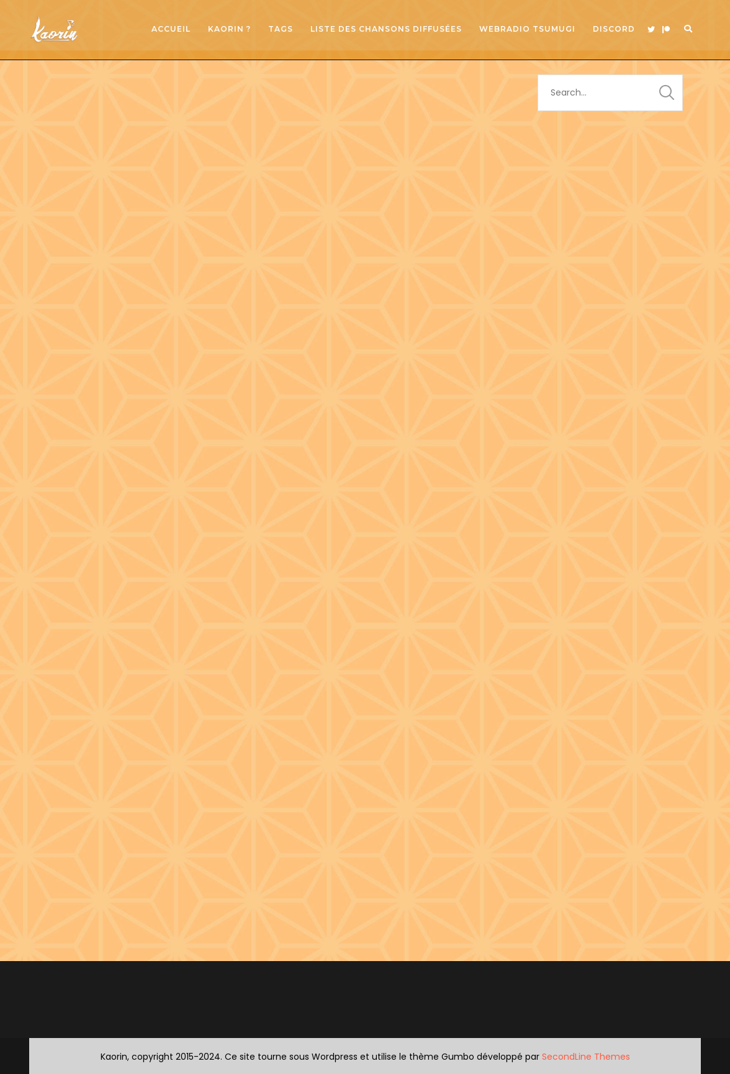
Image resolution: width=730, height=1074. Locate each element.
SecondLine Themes (586, 1056)
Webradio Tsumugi (527, 29)
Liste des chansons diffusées (386, 29)
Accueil (171, 29)
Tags (280, 29)
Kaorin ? (229, 29)
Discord (614, 29)
